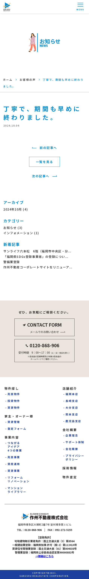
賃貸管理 (14, 422)
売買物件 (14, 394)
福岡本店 (72, 394)
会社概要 (70, 429)
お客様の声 (27, 80)
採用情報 (70, 468)
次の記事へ (40, 176)
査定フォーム (17, 428)
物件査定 (70, 477)
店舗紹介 (70, 388)
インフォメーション (18, 233)
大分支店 (72, 407)
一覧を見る (44, 161)
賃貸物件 (14, 407)
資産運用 (14, 464)
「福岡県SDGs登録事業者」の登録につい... (35, 256)
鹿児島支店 (73, 421)
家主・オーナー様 (19, 416)
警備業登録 (11, 261)
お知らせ (10, 227)
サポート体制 (75, 442)
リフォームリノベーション (19, 479)
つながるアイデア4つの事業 (15, 446)
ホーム (7, 80)
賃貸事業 (14, 471)
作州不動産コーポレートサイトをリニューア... (37, 267)
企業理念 (72, 435)
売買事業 (14, 457)
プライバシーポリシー (75, 457)
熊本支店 (72, 414)
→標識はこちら (44, 556)
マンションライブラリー (17, 490)
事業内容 (12, 437)
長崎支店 (72, 401)
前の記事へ (48, 147)
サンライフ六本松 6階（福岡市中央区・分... (37, 251)
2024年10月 (12, 209)
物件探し (12, 388)
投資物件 (14, 401)
